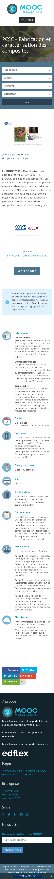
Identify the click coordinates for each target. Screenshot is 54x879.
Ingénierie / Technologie (16, 158)
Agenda (9, 774)
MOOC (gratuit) (12, 154)
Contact (32, 774)
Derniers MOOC (37, 770)
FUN (27, 154)
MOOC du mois (13, 770)
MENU (27, 20)
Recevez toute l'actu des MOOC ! (22, 834)
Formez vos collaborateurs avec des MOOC (11, 794)
